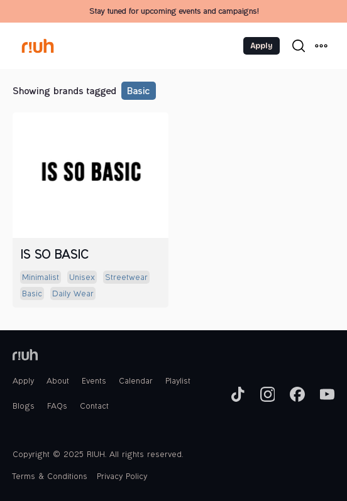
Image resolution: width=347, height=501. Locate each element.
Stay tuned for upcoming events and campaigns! (173, 11)
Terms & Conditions (50, 477)
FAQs (57, 406)
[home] (51, 46)
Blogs (24, 406)
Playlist (177, 381)
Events (94, 381)
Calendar (136, 381)
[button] (321, 46)
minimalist (40, 278)
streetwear (126, 278)
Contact (94, 406)
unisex (82, 278)
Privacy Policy (122, 477)
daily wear (73, 294)
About (58, 381)
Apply (261, 45)
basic (138, 92)
